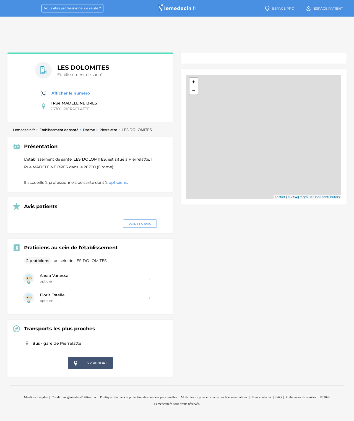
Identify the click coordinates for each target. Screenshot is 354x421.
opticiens (118, 182)
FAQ (278, 397)
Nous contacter (261, 397)
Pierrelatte (108, 130)
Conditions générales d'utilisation (74, 397)
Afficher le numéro (65, 93)
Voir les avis (140, 224)
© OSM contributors (325, 197)
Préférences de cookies (301, 397)
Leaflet (280, 197)
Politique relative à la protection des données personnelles (138, 397)
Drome (89, 130)
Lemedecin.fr (24, 130)
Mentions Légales (36, 397)
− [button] (194, 90)
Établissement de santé (59, 130)
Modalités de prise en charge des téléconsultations (214, 397)
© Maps (298, 197)
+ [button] (194, 82)
